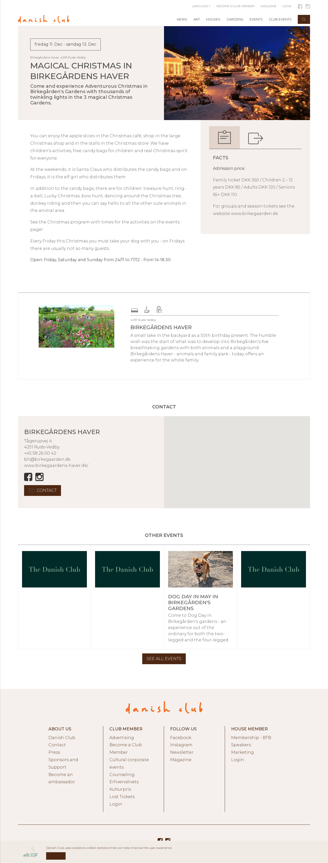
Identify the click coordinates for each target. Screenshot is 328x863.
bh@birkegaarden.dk (47, 459)
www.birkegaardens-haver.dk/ (56, 465)
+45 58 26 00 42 (40, 453)
